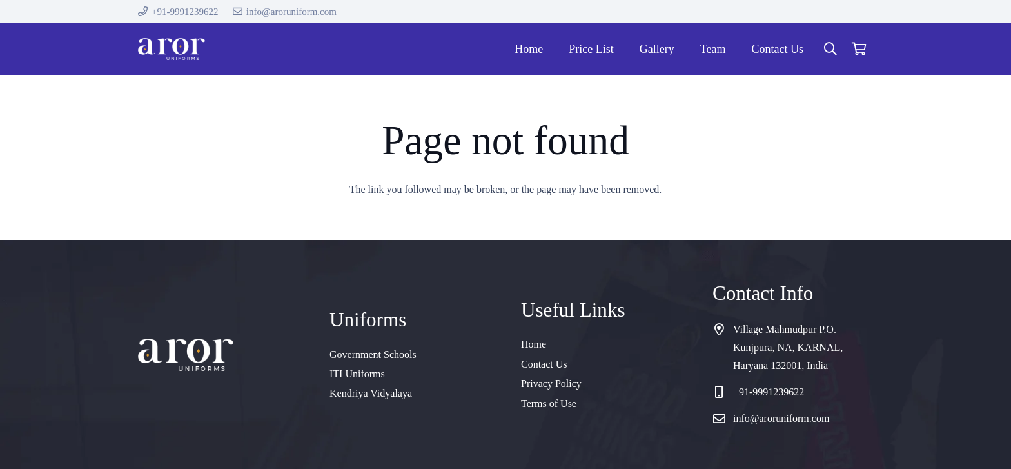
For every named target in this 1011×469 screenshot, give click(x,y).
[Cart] (859, 49)
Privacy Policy (551, 383)
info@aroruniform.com (781, 418)
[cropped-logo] (171, 49)
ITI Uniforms (357, 373)
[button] (830, 49)
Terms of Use (548, 403)
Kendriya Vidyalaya (370, 393)
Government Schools (373, 354)
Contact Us (544, 364)
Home (533, 344)
